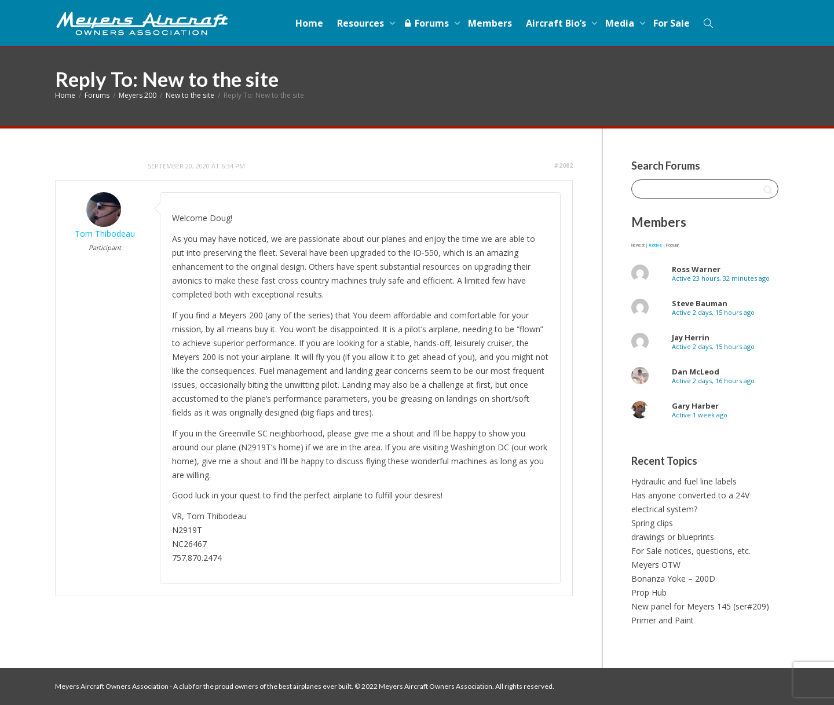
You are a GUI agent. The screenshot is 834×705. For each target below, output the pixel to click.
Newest (638, 245)
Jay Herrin (690, 337)
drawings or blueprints (672, 536)
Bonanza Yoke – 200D (673, 578)
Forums (427, 23)
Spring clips (652, 522)
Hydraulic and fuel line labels (684, 481)
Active (655, 245)
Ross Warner (696, 269)
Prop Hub (649, 592)
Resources (361, 23)
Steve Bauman (699, 303)
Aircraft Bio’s (557, 23)
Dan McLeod (695, 371)
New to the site (190, 95)
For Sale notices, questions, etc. (691, 550)
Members (490, 23)
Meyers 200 (137, 95)
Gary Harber (695, 406)
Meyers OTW (656, 564)
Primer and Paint (662, 620)
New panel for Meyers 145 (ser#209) (700, 606)
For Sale (671, 23)
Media (621, 23)
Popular (672, 245)
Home (309, 23)
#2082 (563, 165)
